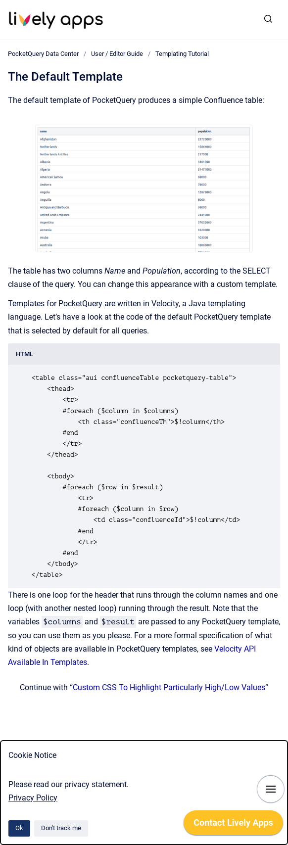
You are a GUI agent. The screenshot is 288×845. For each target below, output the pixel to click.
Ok (19, 828)
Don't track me (61, 828)
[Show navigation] (270, 789)
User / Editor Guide (117, 53)
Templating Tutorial (182, 53)
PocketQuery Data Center (43, 53)
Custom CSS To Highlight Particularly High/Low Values (169, 687)
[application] (233, 825)
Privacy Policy (32, 797)
